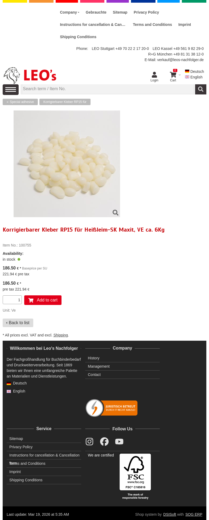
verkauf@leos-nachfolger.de (180, 60)
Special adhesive (22, 102)
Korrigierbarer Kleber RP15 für (65, 102)
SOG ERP (193, 514)
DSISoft (169, 514)
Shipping (61, 335)
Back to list (19, 322)
